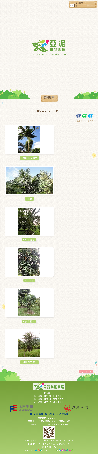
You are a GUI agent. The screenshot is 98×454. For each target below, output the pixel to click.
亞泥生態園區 (68, 440)
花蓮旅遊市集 (63, 443)
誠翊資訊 (50, 443)
